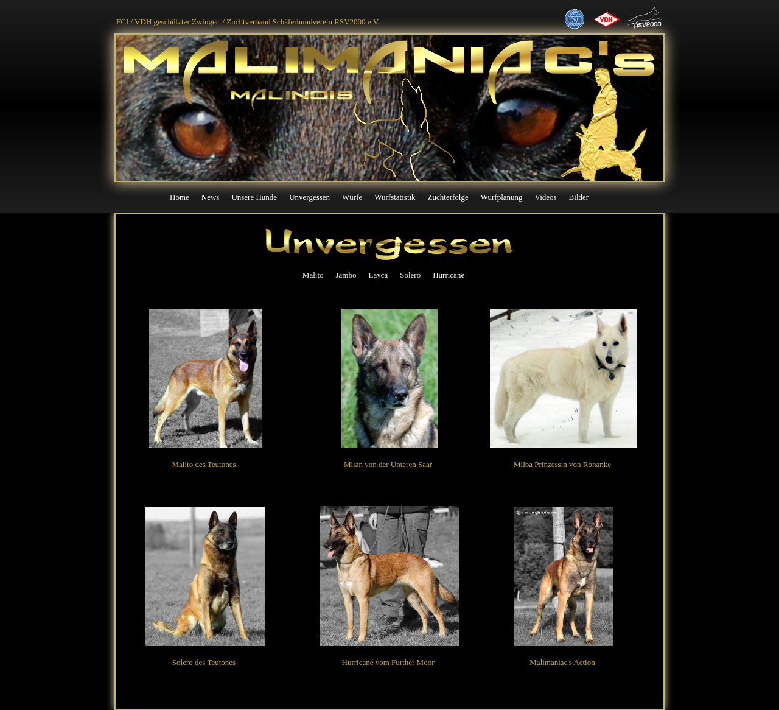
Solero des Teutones (204, 662)
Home (179, 197)
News (210, 197)
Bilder (579, 197)
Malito (313, 274)
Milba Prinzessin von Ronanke (562, 464)
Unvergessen (309, 197)
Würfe (352, 197)
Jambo (346, 274)
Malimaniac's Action (562, 662)
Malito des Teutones (204, 464)
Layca (378, 274)
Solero (410, 274)
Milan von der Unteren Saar (388, 464)
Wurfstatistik (394, 197)
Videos (546, 197)
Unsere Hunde (254, 197)
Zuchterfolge (448, 197)
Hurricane (448, 274)
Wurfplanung (502, 197)
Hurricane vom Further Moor (388, 662)
